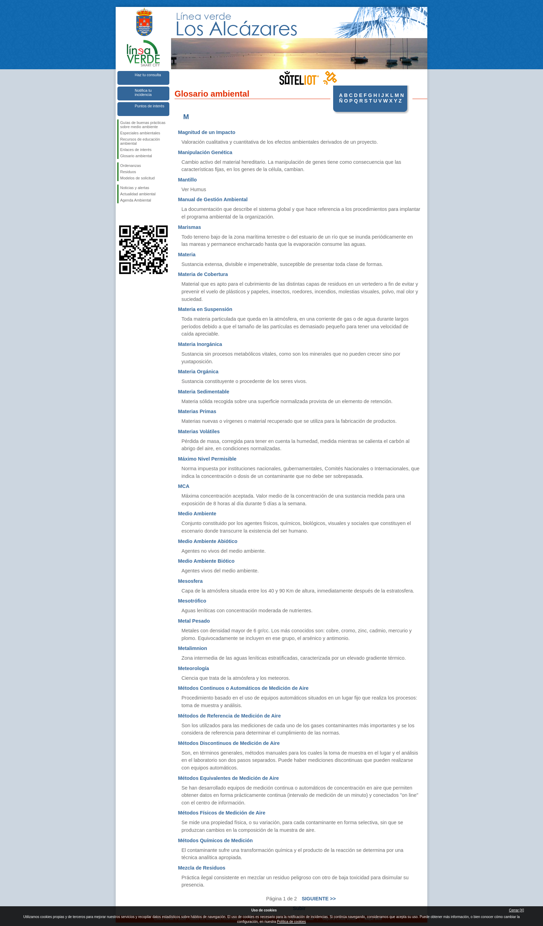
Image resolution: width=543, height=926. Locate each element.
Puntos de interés (149, 106)
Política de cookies (291, 922)
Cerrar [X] (516, 910)
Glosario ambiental (136, 156)
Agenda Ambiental (135, 200)
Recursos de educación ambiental (140, 141)
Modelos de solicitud (137, 178)
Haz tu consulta (148, 75)
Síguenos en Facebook (121, 214)
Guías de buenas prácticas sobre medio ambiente (143, 125)
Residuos (128, 172)
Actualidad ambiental (137, 194)
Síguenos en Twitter (133, 214)
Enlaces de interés (136, 150)
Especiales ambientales (140, 133)
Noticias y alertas (134, 188)
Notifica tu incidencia (143, 92)
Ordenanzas (130, 165)
